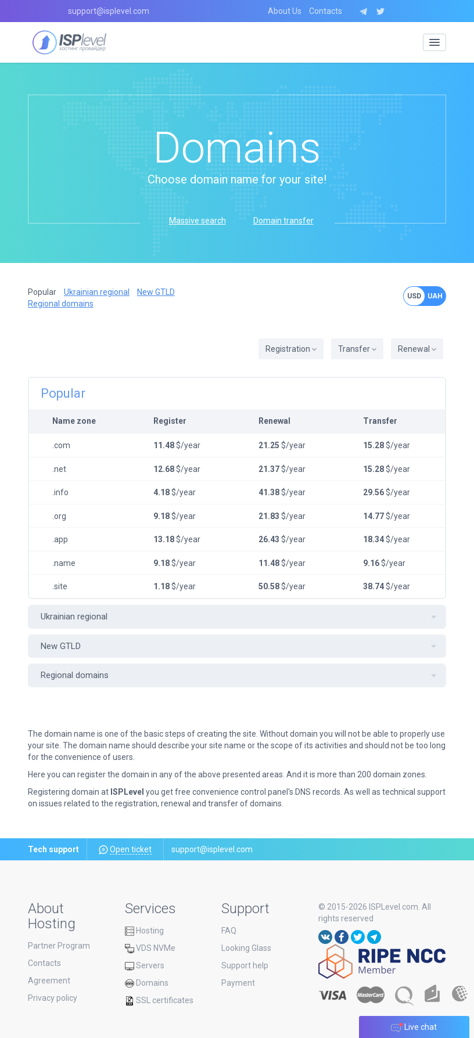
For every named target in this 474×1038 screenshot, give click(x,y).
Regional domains (61, 303)
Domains (146, 982)
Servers (144, 965)
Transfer (357, 349)
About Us (284, 11)
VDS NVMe (150, 948)
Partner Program (59, 945)
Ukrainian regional (97, 292)
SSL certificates (159, 1000)
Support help (244, 965)
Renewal (417, 349)
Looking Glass (246, 948)
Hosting (144, 930)
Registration (291, 349)
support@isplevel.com (108, 11)
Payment (238, 982)
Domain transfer (283, 220)
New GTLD (156, 292)
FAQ (228, 930)
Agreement (49, 980)
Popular (42, 292)
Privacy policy (52, 998)
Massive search (197, 220)
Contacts (325, 11)
